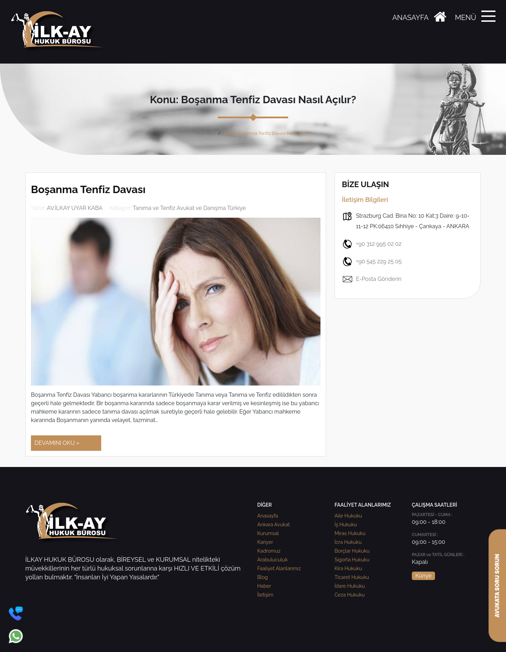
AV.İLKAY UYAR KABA (75, 208)
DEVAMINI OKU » (56, 443)
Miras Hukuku (350, 533)
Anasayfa (205, 133)
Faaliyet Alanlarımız (279, 568)
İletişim (265, 595)
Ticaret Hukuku (352, 577)
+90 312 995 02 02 (372, 244)
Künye (423, 575)
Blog (262, 577)
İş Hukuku (346, 524)
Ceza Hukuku (350, 595)
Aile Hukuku (348, 516)
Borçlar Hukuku (352, 551)
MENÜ (465, 17)
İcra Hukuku (348, 542)
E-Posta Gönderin (372, 279)
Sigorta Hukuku (352, 559)
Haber (264, 586)
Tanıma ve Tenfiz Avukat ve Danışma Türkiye (189, 208)
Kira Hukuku (348, 568)
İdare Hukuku (350, 586)
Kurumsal (268, 533)
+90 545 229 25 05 (372, 261)
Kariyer (265, 542)
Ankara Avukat (273, 524)
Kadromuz (268, 551)
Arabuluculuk (272, 559)
